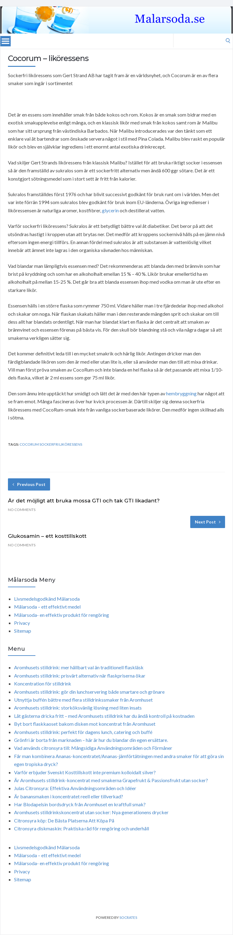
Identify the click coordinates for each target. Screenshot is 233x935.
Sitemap (22, 631)
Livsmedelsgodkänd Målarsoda (47, 599)
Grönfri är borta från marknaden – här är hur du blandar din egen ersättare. (91, 740)
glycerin (110, 210)
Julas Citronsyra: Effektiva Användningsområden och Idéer (75, 788)
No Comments (21, 509)
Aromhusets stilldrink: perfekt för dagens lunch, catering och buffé (83, 732)
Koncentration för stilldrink (42, 683)
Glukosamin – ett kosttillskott (47, 536)
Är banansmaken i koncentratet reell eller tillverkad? (68, 796)
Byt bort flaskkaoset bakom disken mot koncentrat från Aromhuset (84, 724)
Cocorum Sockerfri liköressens (51, 444)
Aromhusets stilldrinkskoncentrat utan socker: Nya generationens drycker (91, 812)
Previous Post (29, 484)
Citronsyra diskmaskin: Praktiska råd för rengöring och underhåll (81, 828)
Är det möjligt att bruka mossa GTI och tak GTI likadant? (84, 501)
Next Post (207, 521)
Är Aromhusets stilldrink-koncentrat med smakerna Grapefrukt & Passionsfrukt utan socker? (111, 780)
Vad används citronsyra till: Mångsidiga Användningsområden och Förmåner (93, 748)
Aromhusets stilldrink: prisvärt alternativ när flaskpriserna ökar (79, 675)
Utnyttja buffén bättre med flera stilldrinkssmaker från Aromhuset (83, 700)
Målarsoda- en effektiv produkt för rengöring (61, 615)
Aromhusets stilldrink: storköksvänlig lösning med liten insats (78, 707)
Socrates (128, 917)
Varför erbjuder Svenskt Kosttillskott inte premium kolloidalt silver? (85, 772)
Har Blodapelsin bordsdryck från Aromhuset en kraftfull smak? (80, 804)
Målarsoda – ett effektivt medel (47, 607)
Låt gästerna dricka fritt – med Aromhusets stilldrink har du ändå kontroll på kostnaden (104, 716)
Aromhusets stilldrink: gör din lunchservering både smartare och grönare (89, 692)
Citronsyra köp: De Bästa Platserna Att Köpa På (64, 820)
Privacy (22, 623)
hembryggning (181, 393)
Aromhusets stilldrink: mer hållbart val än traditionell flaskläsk (79, 667)
